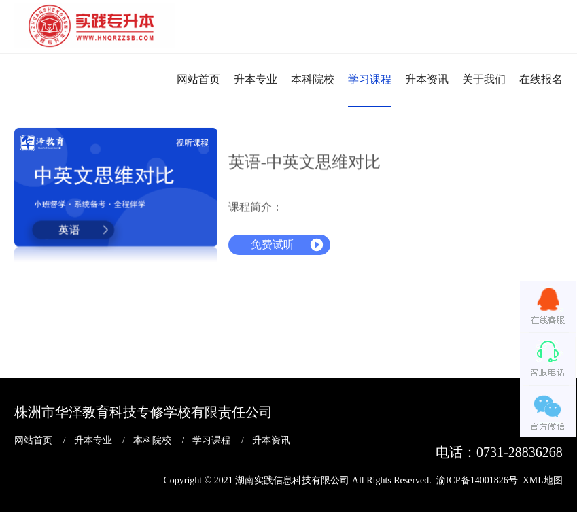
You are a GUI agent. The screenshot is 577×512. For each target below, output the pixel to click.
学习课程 (369, 79)
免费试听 (272, 244)
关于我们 (484, 79)
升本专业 (255, 79)
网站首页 (198, 79)
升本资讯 (427, 79)
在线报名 (541, 79)
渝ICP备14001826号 (477, 480)
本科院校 (312, 79)
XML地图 (543, 480)
